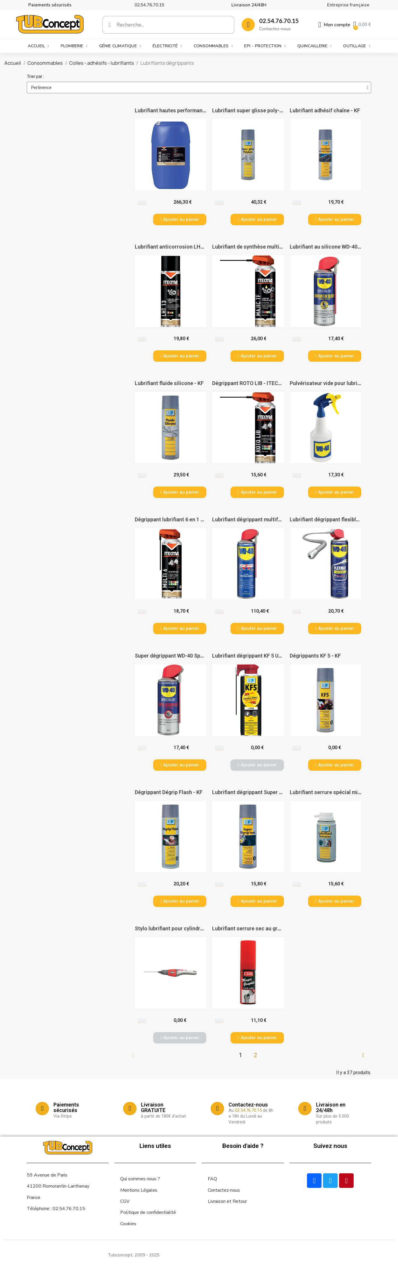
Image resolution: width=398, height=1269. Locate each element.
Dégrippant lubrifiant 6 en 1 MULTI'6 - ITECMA (189, 519)
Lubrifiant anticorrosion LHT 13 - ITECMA (185, 247)
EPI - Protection (264, 46)
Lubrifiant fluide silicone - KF (169, 383)
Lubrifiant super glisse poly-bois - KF (256, 110)
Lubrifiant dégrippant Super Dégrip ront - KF (264, 792)
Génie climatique (120, 46)
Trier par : (35, 76)
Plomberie (74, 46)
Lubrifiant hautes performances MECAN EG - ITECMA (198, 110)
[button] (179, 219)
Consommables (213, 46)
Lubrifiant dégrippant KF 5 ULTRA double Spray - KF (273, 656)
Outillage (356, 46)
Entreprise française (348, 5)
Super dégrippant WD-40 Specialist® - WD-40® (191, 656)
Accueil (38, 46)
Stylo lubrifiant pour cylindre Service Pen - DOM (192, 928)
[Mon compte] (334, 25)
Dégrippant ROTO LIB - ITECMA (249, 383)
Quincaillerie (314, 46)
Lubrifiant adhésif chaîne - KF (325, 110)
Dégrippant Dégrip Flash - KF (169, 792)
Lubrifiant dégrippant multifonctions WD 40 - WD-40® (276, 519)
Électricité (167, 46)
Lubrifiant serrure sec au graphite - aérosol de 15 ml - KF (279, 928)
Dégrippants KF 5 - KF (315, 656)
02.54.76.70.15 (149, 5)
